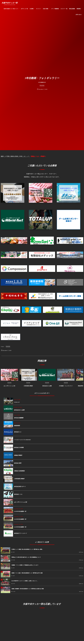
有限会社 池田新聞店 (19, 472)
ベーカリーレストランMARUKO (22, 440)
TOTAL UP (17, 403)
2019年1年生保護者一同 (20, 512)
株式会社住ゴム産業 (47, 386)
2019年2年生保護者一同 (20, 520)
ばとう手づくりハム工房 (9, 386)
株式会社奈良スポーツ (20, 487)
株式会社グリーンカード (20, 534)
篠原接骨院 (17, 426)
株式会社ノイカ (18, 495)
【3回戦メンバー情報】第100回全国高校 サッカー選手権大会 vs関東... (27, 549)
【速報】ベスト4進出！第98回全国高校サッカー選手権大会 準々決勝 (27, 573)
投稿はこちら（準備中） (38, 156)
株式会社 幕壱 (17, 464)
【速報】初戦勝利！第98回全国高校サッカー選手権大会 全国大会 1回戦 (27, 588)
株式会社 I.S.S (17, 433)
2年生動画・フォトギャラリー (66, 386)
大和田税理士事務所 (28, 386)
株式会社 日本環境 (19, 448)
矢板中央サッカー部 (10, 3)
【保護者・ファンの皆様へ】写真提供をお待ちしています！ (25, 565)
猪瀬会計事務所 (18, 456)
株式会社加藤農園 (18, 418)
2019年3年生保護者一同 (20, 528)
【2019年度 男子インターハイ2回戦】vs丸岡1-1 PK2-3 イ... (24, 580)
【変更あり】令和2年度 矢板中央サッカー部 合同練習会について (26, 557)
